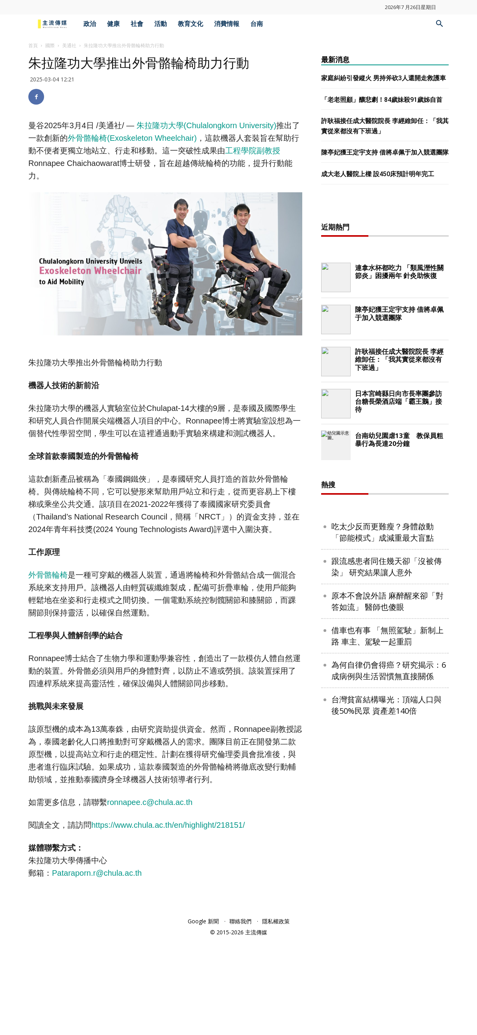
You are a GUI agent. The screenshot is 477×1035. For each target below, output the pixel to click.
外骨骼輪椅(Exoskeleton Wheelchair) (132, 138)
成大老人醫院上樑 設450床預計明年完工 (377, 174)
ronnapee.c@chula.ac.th (149, 802)
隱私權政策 (276, 1016)
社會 (137, 23)
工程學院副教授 (252, 150)
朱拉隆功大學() (207, 125)
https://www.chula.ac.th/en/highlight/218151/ (168, 825)
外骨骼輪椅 (48, 575)
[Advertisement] (385, 332)
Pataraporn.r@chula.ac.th (97, 873)
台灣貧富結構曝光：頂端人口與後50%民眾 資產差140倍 (386, 959)
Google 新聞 (203, 1016)
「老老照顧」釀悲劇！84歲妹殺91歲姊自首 (381, 99)
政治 (89, 23)
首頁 (33, 45)
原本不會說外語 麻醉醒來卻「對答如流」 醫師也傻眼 (387, 855)
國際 (50, 45)
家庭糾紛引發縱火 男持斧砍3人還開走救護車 (383, 78)
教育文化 (190, 23)
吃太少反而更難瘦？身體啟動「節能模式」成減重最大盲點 (382, 786)
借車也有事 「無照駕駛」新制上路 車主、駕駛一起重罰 (387, 889)
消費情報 (226, 23)
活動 (160, 23)
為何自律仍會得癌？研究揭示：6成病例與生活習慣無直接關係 (388, 924)
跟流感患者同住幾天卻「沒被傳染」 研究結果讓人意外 (386, 820)
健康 (113, 23)
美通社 (69, 45)
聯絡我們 (240, 1016)
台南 (256, 23)
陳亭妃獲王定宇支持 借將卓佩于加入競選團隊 (385, 152)
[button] (439, 24)
